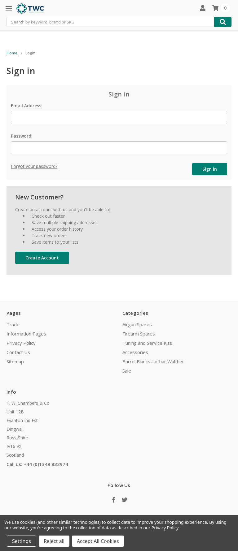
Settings (21, 541)
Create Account (42, 258)
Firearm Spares (138, 334)
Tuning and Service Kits (147, 343)
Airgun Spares (137, 324)
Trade (13, 324)
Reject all (54, 541)
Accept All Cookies (98, 541)
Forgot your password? (34, 166)
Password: (22, 136)
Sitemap (15, 361)
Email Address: (26, 106)
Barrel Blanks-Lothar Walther (153, 361)
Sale (126, 371)
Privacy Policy (21, 343)
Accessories (135, 352)
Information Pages (26, 334)
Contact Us (18, 352)
